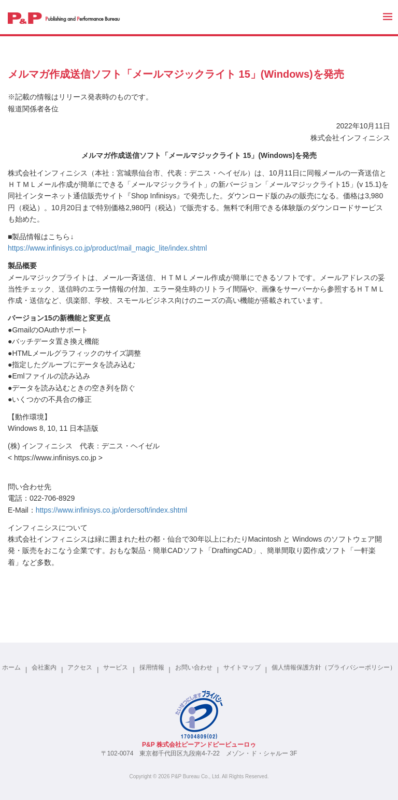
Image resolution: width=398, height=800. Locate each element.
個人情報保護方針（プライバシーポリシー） (334, 667)
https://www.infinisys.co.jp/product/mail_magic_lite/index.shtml (107, 248)
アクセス (79, 667)
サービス (115, 667)
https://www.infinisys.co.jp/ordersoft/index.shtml (112, 510)
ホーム (11, 667)
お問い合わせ (193, 667)
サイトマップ (242, 667)
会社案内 (44, 667)
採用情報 (151, 667)
